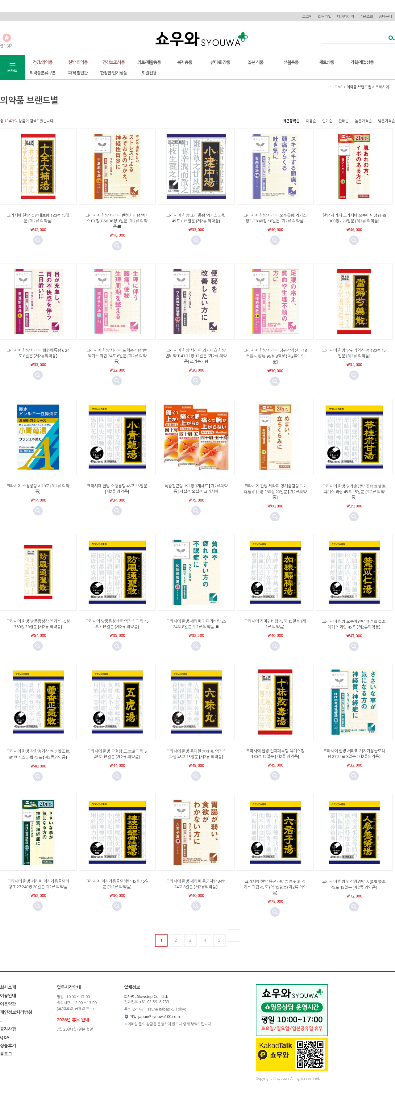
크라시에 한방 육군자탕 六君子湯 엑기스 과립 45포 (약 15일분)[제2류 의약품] (275, 887)
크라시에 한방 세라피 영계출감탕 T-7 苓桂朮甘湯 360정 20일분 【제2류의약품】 (275, 491)
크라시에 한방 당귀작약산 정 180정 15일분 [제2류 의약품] (354, 353)
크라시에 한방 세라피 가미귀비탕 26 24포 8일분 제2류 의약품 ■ (196, 623)
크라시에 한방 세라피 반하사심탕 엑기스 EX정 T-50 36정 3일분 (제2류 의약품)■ (116, 220)
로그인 (307, 16)
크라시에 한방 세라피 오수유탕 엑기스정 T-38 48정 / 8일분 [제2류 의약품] (274, 218)
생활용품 (291, 62)
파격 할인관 (78, 73)
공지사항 (8, 1029)
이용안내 (8, 995)
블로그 (6, 1054)
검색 (390, 38)
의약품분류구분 (43, 73)
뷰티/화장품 (220, 62)
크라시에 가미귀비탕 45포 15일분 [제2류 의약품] (275, 623)
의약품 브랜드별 (359, 87)
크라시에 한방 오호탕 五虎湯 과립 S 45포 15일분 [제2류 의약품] (117, 753)
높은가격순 (363, 121)
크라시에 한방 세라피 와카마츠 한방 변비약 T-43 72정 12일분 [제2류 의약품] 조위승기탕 (196, 355)
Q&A (4, 1037)
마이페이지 (345, 16)
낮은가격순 (386, 121)
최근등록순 (291, 121)
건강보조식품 (113, 62)
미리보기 (38, 240)
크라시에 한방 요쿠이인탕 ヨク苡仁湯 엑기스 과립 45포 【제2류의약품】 (354, 624)
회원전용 (149, 73)
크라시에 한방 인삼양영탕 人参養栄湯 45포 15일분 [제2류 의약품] (354, 884)
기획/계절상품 (362, 62)
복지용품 (184, 62)
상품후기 (8, 1046)
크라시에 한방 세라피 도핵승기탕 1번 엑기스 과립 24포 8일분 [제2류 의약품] (117, 355)
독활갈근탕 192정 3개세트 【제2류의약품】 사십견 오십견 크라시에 (196, 488)
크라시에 (382, 87)
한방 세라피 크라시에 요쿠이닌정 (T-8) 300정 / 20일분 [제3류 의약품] (354, 218)
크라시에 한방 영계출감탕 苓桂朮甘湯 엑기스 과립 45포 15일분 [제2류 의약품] (354, 491)
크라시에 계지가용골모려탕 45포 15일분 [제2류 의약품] (117, 883)
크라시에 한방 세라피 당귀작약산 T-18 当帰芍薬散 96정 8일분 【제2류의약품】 (275, 356)
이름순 (311, 121)
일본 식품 (255, 62)
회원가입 (324, 16)
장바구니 (385, 16)
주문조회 (366, 16)
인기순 (327, 121)
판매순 (344, 121)
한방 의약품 (78, 62)
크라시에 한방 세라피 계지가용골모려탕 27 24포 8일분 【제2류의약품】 (354, 753)
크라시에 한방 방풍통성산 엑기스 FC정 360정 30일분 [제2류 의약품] (38, 623)
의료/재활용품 (149, 62)
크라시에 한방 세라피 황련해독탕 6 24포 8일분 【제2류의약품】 (37, 353)
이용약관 (8, 1004)
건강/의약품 (42, 62)
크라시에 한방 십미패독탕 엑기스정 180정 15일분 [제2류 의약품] (275, 753)
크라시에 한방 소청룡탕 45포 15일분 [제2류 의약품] (117, 488)
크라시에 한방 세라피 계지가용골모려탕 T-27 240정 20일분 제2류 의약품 (38, 883)
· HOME (336, 87)
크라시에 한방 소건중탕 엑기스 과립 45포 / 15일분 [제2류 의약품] (196, 218)
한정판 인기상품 (113, 73)
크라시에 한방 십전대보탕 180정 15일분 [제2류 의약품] (38, 218)
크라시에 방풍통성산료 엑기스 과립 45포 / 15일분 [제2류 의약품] (117, 623)
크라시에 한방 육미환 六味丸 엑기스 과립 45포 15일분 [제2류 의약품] (196, 753)
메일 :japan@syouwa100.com (155, 1016)
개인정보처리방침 (16, 1012)
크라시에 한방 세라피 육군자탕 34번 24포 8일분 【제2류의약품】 (196, 883)
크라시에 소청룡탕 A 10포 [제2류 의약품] (37, 488)
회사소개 (8, 987)
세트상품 (326, 62)
